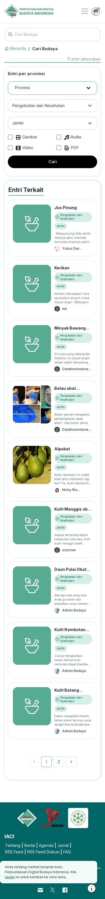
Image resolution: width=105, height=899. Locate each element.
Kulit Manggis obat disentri (73, 512)
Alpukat (62, 448)
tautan (10, 877)
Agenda (46, 845)
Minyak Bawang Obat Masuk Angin (72, 331)
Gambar (26, 137)
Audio (72, 137)
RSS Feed (14, 851)
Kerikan (61, 267)
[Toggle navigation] (84, 11)
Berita (29, 845)
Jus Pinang (65, 207)
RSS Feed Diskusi (43, 851)
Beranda (15, 48)
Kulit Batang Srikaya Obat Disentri (67, 696)
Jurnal (63, 845)
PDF (71, 148)
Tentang (12, 845)
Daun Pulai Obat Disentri (70, 572)
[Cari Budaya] (52, 34)
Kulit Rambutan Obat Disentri (69, 632)
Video (24, 148)
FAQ (67, 851)
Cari (52, 161)
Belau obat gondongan (65, 391)
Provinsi (22, 87)
